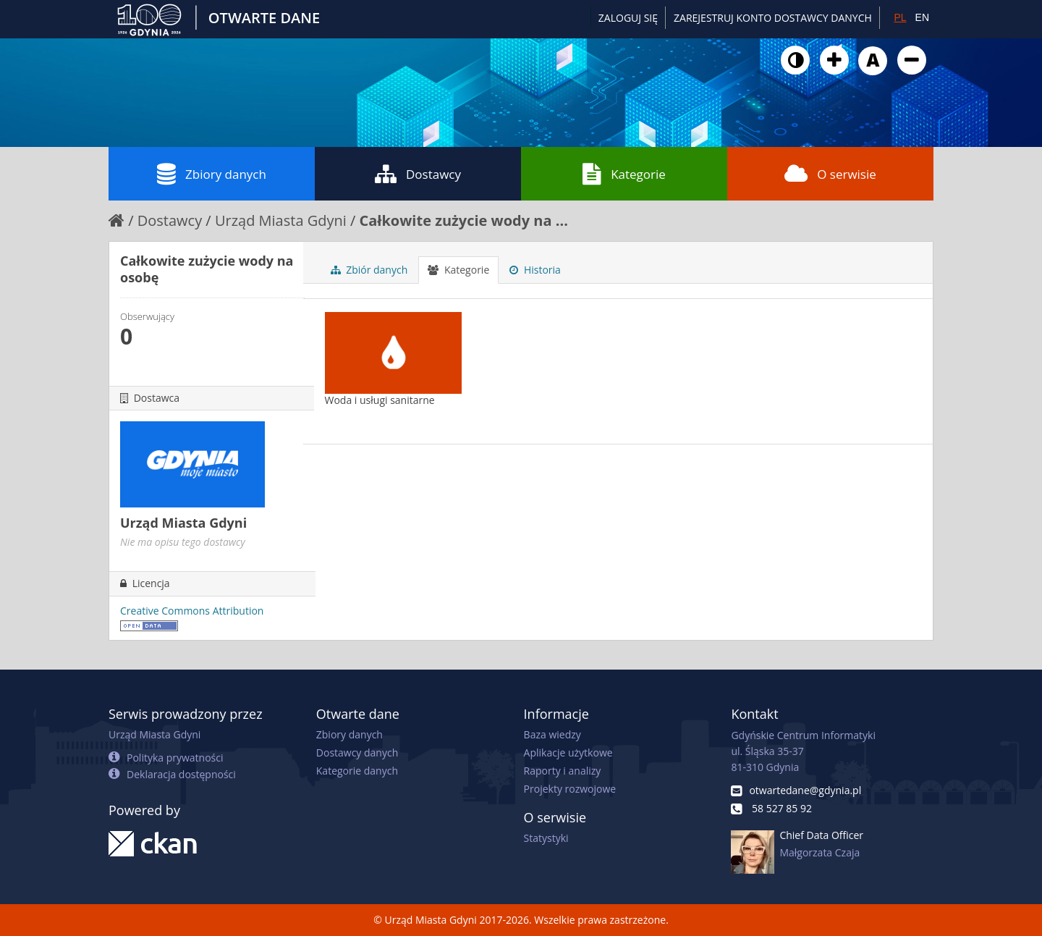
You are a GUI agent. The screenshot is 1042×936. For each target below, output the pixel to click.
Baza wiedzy (552, 734)
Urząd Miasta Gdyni (281, 220)
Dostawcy (418, 174)
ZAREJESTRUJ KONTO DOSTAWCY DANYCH (773, 18)
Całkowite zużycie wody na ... (464, 220)
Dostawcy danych (357, 752)
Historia (535, 270)
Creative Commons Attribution (191, 610)
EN (922, 17)
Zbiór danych (369, 270)
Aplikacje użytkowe (568, 752)
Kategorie (624, 174)
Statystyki (546, 838)
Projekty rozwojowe (570, 789)
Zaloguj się (628, 18)
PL (900, 17)
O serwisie (830, 174)
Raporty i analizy (562, 770)
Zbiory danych (211, 174)
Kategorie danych (357, 770)
